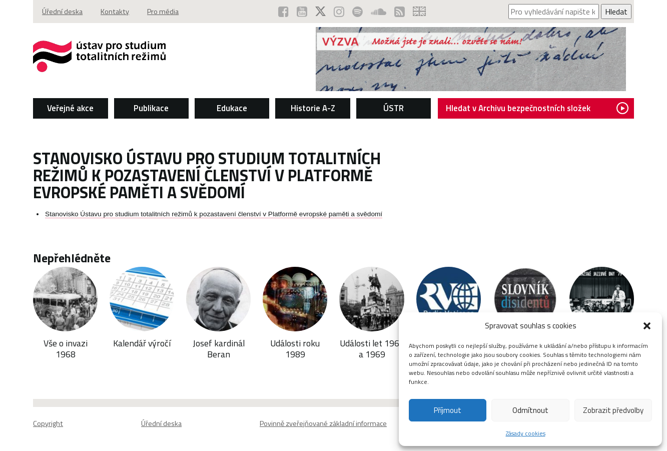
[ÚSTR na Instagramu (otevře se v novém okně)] (339, 11)
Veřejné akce (70, 108)
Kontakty (115, 11)
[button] (647, 326)
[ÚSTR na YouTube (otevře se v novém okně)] (302, 11)
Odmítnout (530, 410)
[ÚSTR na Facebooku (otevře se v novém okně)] (283, 11)
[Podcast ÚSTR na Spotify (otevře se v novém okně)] (357, 11)
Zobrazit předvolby (613, 410)
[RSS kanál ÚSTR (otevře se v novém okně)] (399, 11)
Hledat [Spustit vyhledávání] (616, 12)
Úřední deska (62, 11)
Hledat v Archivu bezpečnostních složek (537, 108)
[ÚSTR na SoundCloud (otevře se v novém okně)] (378, 11)
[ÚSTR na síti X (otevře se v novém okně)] (320, 11)
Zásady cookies (525, 433)
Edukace (232, 108)
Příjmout (447, 410)
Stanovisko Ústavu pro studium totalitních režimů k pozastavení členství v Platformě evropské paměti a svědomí (213, 214)
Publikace (151, 108)
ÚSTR (393, 108)
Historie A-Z (313, 108)
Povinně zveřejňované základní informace (323, 423)
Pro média (163, 11)
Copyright (48, 423)
